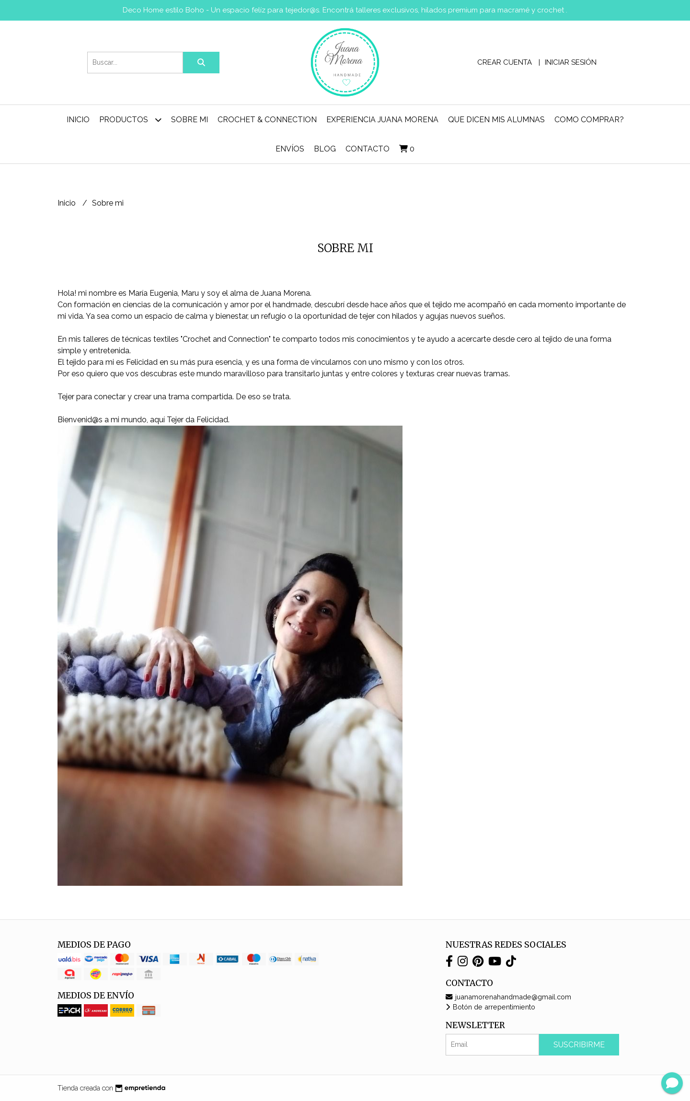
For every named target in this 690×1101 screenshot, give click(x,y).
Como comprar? (589, 119)
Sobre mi (189, 119)
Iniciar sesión (571, 62)
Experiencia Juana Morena (382, 119)
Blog (325, 148)
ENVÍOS (290, 148)
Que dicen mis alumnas (496, 119)
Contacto (367, 148)
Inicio (78, 119)
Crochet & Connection (267, 119)
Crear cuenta (504, 62)
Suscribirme (579, 1044)
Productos (130, 119)
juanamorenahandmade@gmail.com (508, 997)
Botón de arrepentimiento (490, 1007)
